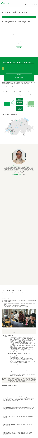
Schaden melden (28, 4)
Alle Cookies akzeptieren (19, 71)
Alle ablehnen (19, 74)
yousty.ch (7, 63)
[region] (19, 72)
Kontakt (33, 4)
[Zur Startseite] (5, 3)
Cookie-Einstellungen (19, 77)
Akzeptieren (19, 47)
